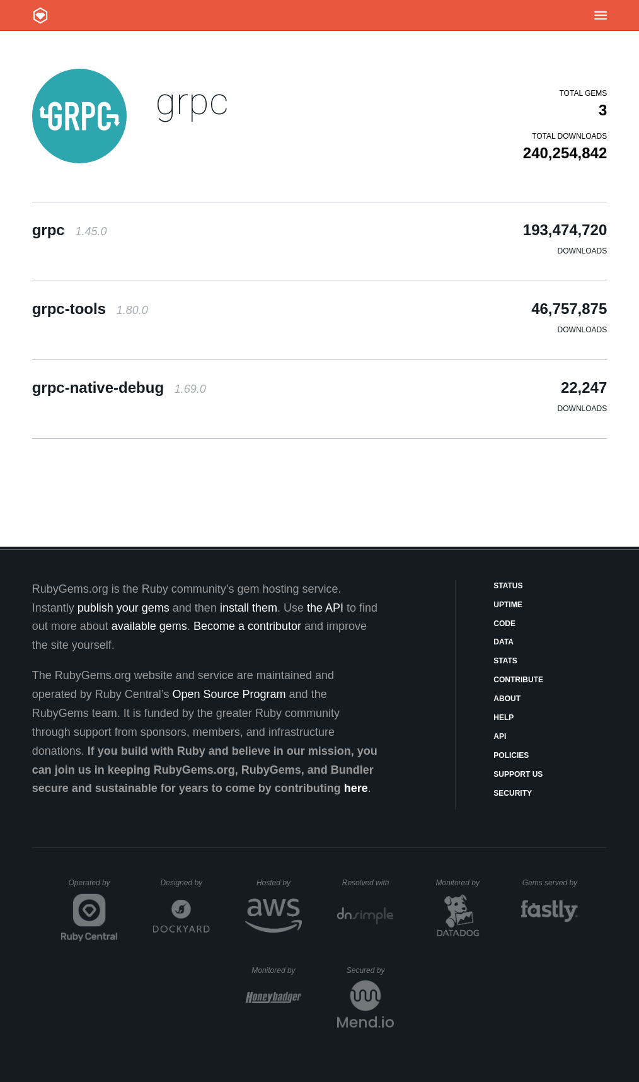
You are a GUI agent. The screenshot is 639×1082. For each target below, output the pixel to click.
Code (504, 623)
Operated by (93, 887)
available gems (149, 626)
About (507, 698)
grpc (192, 101)
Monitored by (461, 882)
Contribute (518, 679)
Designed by (184, 882)
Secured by (370, 970)
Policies (511, 755)
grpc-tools (90, 308)
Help (503, 717)
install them (248, 608)
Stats (505, 660)
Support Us (518, 774)
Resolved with (368, 882)
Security (512, 793)
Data (503, 641)
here (356, 788)
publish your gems (124, 608)
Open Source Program (229, 694)
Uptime (507, 604)
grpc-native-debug (119, 387)
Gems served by (550, 882)
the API (325, 608)
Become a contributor (247, 626)
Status (507, 585)
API (499, 736)
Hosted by (279, 882)
